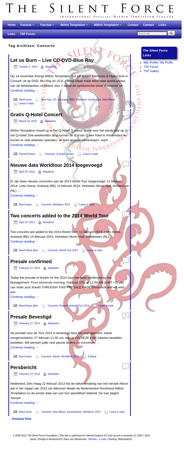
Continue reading (24, 90)
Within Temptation (73, 26)
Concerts (63, 99)
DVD (72, 99)
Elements (81, 99)
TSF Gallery (151, 71)
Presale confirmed (31, 261)
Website (92, 439)
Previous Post (19, 419)
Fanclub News (27, 153)
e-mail (102, 439)
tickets (70, 153)
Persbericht (23, 367)
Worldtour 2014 (61, 204)
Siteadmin (50, 66)
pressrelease (74, 411)
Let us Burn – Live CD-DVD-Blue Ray (52, 60)
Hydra (91, 99)
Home (12, 25)
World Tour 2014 (68, 250)
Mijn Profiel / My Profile (158, 62)
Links (162, 25)
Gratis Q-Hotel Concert (36, 114)
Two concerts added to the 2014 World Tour (59, 215)
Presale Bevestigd (31, 316)
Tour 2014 (83, 305)
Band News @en (28, 250)
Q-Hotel (60, 153)
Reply (92, 356)
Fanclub (26, 26)
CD (54, 99)
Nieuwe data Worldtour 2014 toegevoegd (56, 165)
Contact (133, 25)
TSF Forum (27, 34)
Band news (25, 99)
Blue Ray (46, 99)
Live (99, 99)
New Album (109, 99)
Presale (63, 305)
